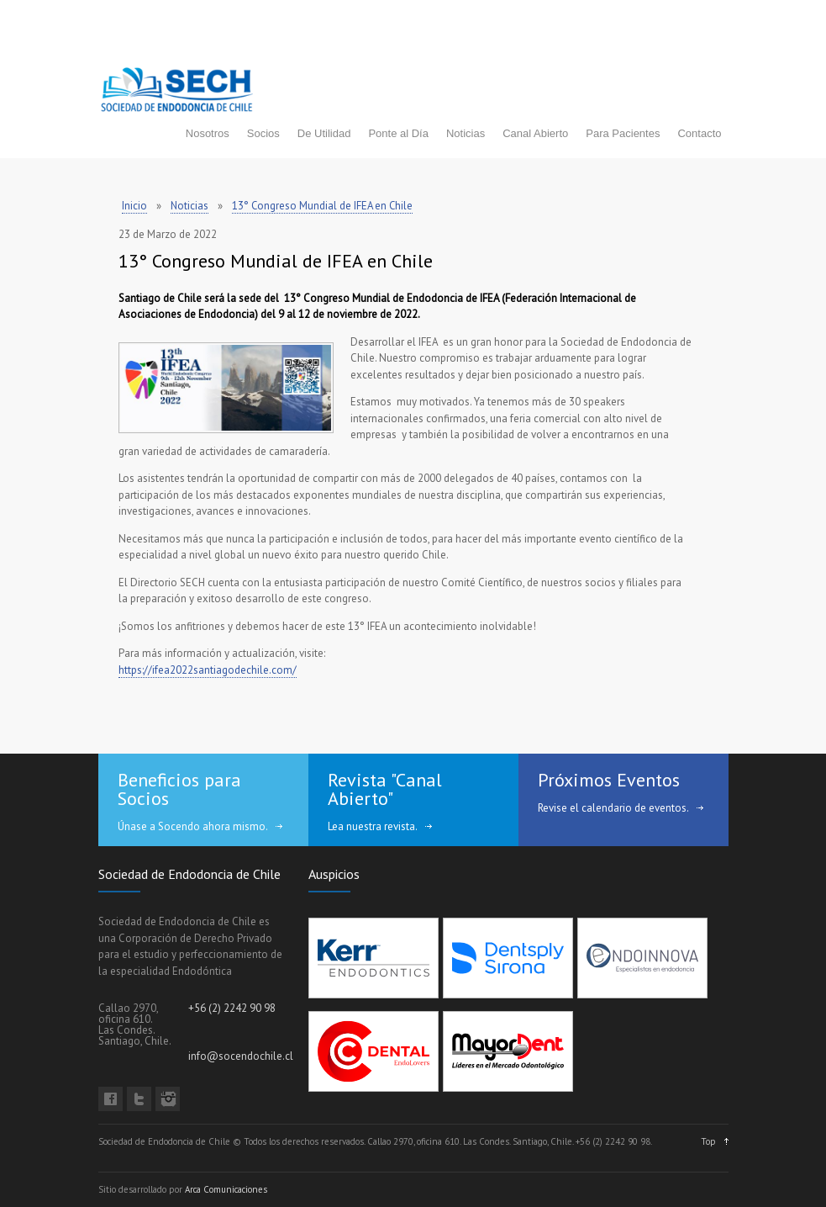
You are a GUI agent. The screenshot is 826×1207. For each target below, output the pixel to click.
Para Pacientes (623, 133)
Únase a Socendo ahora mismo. (193, 826)
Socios (263, 133)
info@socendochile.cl (240, 1056)
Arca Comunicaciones (226, 1189)
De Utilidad (324, 133)
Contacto (699, 133)
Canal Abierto (535, 133)
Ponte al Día (398, 133)
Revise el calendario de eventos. (613, 808)
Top (708, 1141)
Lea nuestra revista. (373, 826)
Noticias (465, 133)
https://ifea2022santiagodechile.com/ (207, 670)
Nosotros (207, 133)
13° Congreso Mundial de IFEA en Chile (322, 206)
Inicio (134, 206)
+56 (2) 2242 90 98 (232, 1008)
